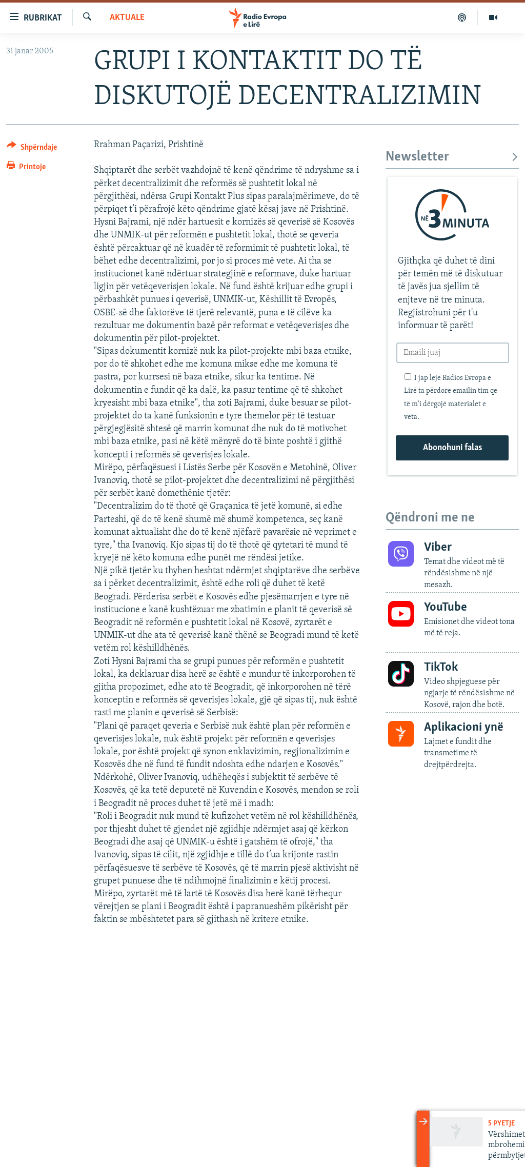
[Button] (32, 148)
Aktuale (127, 18)
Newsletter (452, 157)
